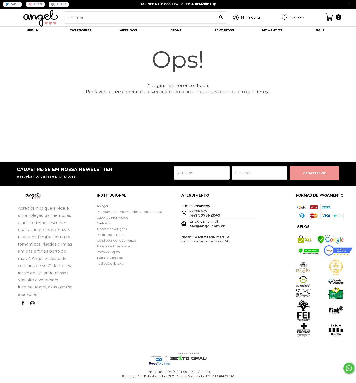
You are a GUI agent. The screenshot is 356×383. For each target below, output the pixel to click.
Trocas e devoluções (112, 229)
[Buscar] (221, 18)
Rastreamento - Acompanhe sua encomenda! (130, 211)
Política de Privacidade (113, 246)
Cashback (104, 223)
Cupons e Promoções (112, 217)
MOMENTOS (272, 30)
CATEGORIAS (80, 30)
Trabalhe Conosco (110, 257)
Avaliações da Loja (110, 263)
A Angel (102, 206)
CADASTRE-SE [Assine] (314, 173)
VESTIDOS (128, 30)
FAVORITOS (224, 30)
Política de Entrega (110, 234)
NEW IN (33, 30)
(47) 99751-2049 (205, 215)
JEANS (176, 30)
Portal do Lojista (108, 252)
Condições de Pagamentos (116, 240)
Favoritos (296, 17)
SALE (320, 30)
